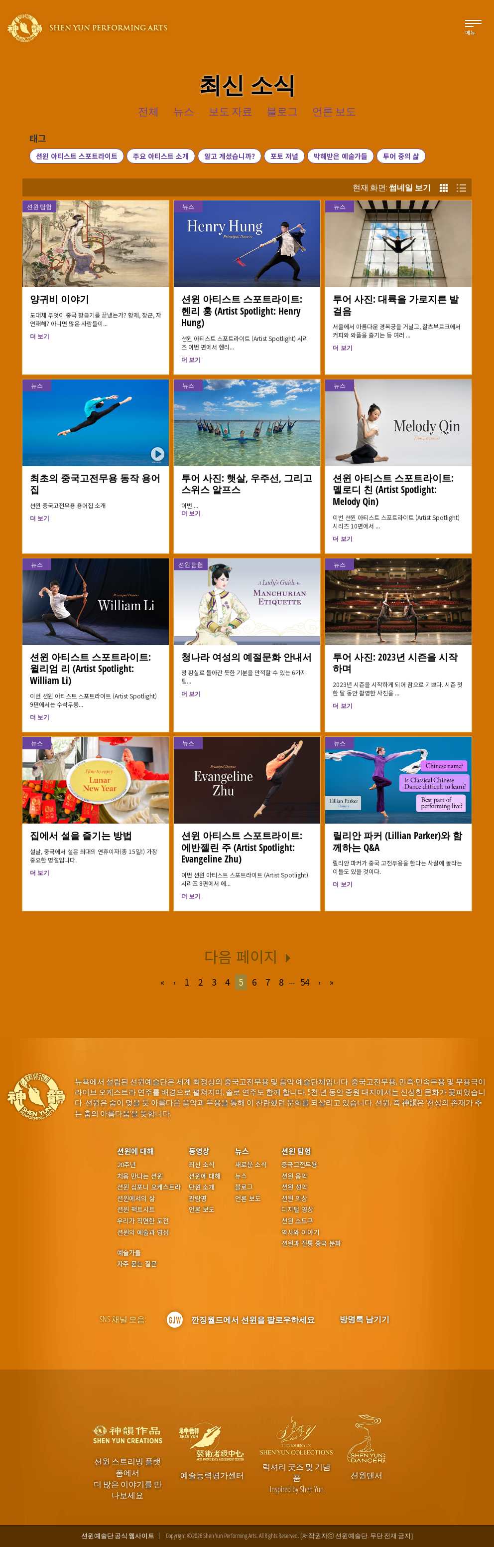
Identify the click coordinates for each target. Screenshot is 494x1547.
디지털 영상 (297, 1209)
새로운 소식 (251, 1164)
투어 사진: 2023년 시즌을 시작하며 (395, 663)
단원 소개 (202, 1187)
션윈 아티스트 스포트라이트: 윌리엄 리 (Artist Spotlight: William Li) (90, 669)
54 (304, 982)
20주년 (126, 1164)
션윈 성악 (294, 1187)
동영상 (199, 1151)
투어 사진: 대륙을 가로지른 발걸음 (396, 305)
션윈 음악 (294, 1176)
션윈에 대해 (135, 1151)
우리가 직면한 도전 (143, 1220)
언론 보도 (202, 1209)
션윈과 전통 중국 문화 (311, 1243)
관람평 (198, 1198)
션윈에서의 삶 (136, 1198)
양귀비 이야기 (59, 299)
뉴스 (188, 206)
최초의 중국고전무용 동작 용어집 (95, 484)
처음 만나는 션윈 (140, 1176)
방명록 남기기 (364, 1319)
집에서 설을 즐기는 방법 (81, 835)
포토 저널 (284, 156)
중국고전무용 (299, 1164)
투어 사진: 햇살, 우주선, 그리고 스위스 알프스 (246, 484)
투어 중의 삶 (401, 156)
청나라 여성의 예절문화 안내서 (246, 657)
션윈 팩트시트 (136, 1209)
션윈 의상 (294, 1198)
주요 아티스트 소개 (161, 156)
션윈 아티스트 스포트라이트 (77, 156)
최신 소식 (202, 1164)
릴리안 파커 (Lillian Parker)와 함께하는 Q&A (397, 841)
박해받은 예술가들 (341, 156)
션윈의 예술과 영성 (143, 1232)
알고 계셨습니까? (229, 156)
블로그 (244, 1187)
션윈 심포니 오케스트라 (149, 1187)
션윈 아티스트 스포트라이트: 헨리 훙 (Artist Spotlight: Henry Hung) (241, 311)
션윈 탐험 (39, 206)
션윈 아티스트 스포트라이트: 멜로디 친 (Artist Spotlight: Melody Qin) (393, 490)
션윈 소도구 (297, 1220)
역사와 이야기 (300, 1232)
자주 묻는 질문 (137, 1263)
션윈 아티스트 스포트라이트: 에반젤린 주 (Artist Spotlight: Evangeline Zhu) (241, 847)
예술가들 (129, 1252)
